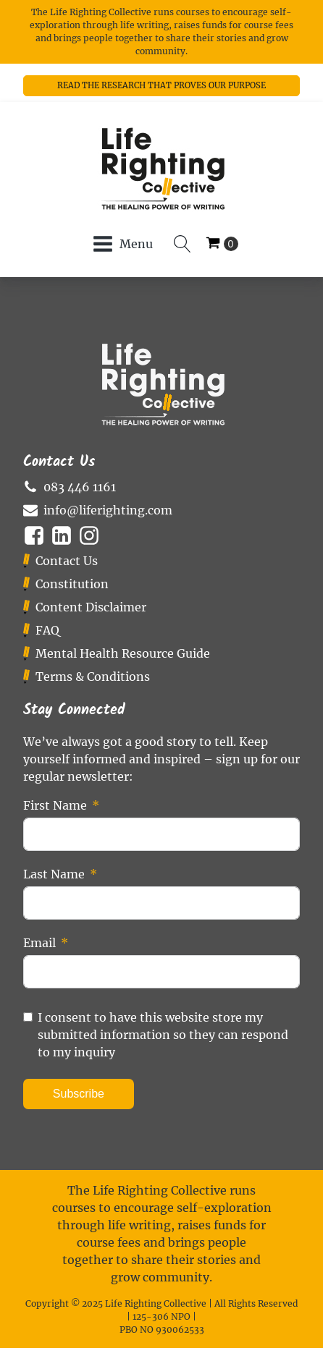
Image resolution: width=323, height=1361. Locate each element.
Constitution (72, 584)
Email (39, 943)
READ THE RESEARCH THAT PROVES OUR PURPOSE (161, 85)
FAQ (47, 630)
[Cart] (222, 243)
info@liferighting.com (107, 510)
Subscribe (78, 1093)
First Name (55, 805)
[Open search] (182, 243)
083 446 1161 (79, 487)
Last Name (54, 874)
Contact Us (66, 561)
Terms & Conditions (92, 676)
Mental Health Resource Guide (122, 653)
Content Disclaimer (90, 607)
